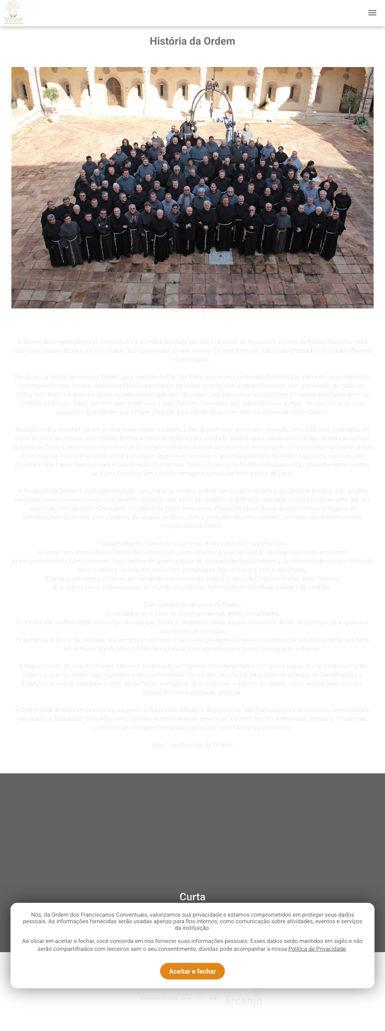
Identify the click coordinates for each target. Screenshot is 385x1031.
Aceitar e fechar (192, 971)
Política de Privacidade (317, 949)
